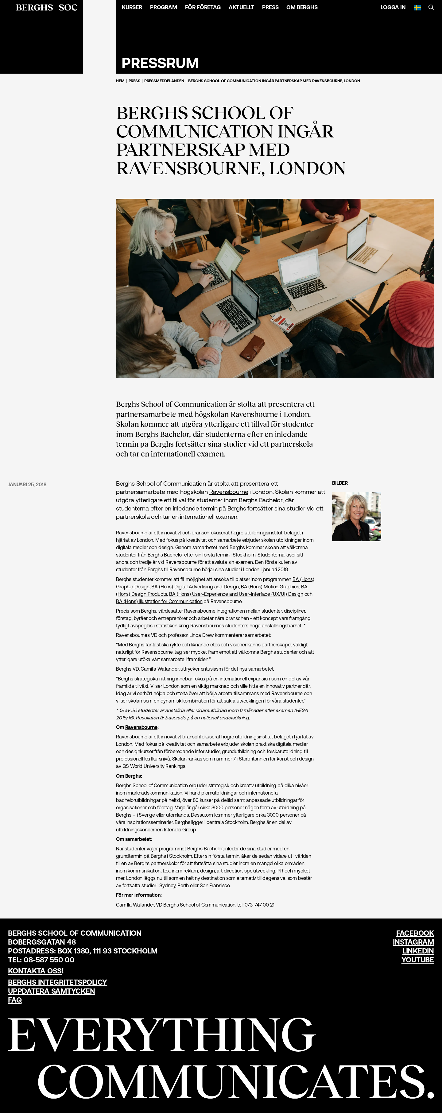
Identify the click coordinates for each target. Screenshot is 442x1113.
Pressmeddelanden (164, 81)
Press (270, 7)
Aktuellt (241, 7)
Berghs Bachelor (205, 848)
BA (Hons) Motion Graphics (270, 586)
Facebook (415, 933)
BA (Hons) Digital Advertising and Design (195, 586)
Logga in (393, 7)
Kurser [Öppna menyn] (132, 7)
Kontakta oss (35, 971)
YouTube (417, 960)
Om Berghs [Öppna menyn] (301, 7)
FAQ (14, 1000)
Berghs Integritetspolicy (57, 982)
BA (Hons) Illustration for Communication (159, 601)
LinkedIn (418, 951)
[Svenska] (417, 7)
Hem (120, 81)
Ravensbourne (228, 491)
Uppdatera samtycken (51, 991)
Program (163, 7)
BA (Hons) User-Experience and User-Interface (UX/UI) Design (236, 594)
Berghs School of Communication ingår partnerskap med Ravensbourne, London (274, 81)
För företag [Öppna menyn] (203, 7)
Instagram (413, 942)
